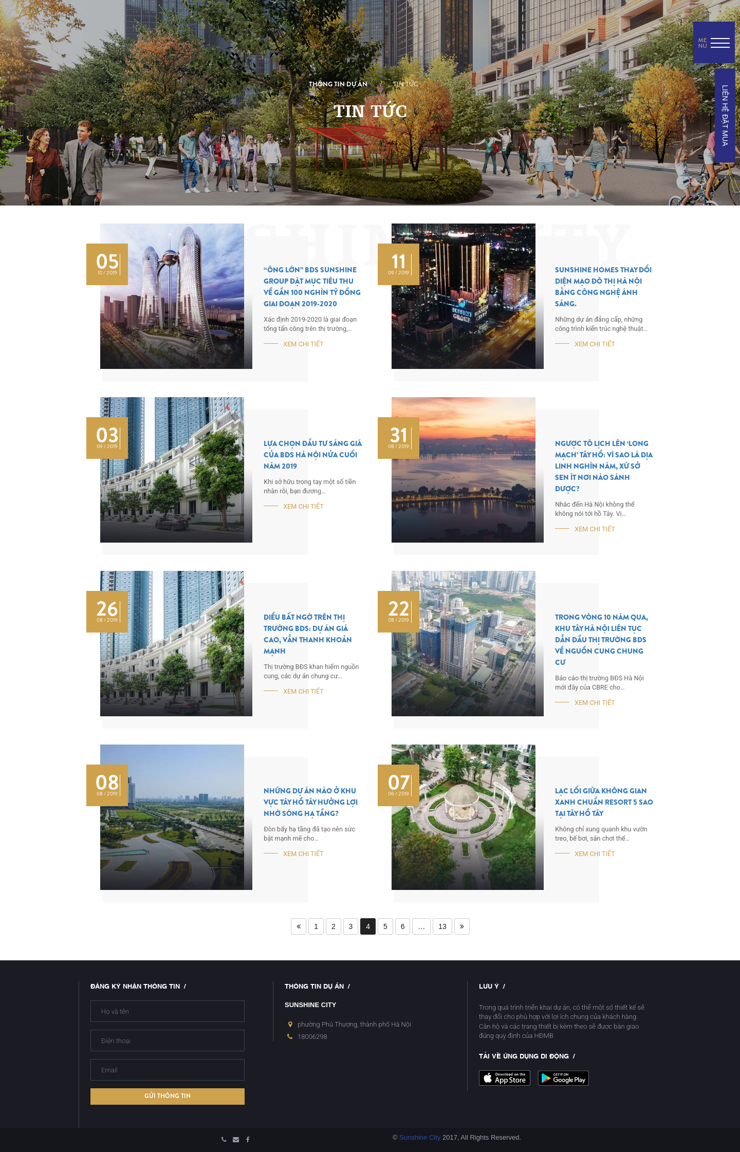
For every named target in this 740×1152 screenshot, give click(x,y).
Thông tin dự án (338, 84)
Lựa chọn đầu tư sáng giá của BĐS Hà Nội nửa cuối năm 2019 (313, 455)
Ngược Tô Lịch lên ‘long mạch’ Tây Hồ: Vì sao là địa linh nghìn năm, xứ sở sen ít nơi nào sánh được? (604, 466)
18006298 (312, 1036)
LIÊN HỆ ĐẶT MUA (724, 115)
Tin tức (405, 84)
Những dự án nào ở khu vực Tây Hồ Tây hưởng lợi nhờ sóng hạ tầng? (311, 802)
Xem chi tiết (303, 344)
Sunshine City (419, 1137)
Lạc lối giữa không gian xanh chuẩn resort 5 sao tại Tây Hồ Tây (604, 802)
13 (442, 926)
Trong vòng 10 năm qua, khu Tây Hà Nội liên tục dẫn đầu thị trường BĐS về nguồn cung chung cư (601, 640)
